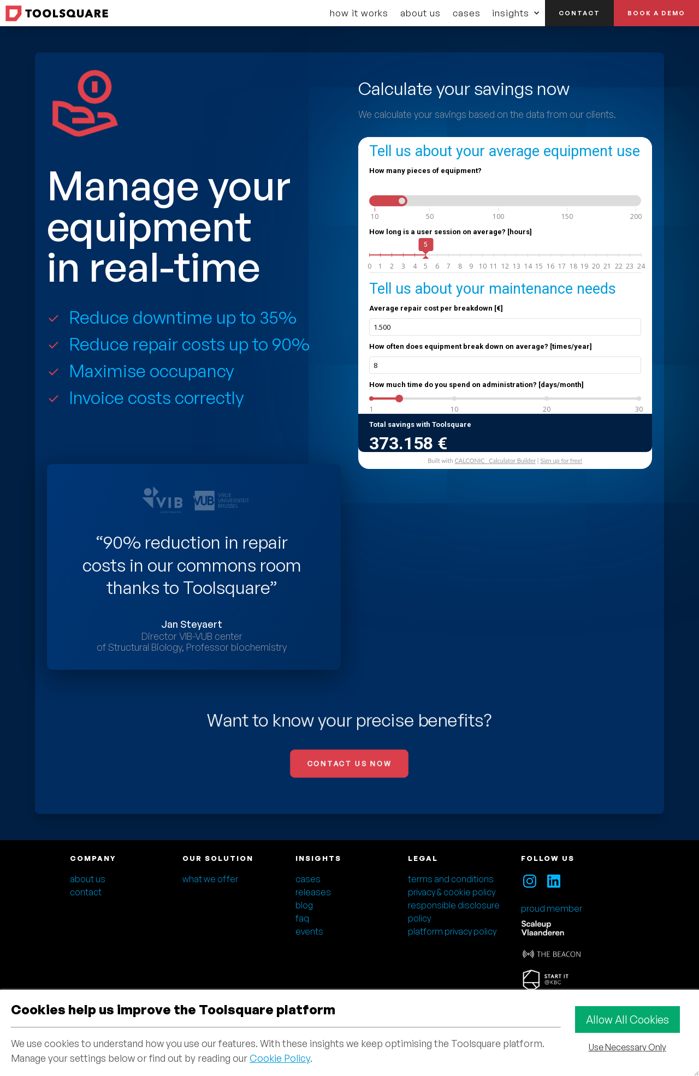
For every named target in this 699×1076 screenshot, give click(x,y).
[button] (516, 13)
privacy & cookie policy (451, 892)
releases (313, 892)
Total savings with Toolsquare (420, 424)
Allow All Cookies (627, 1019)
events (309, 931)
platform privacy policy (452, 931)
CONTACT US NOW (349, 764)
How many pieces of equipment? (425, 171)
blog (304, 905)
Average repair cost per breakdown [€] (436, 308)
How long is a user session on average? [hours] (450, 232)
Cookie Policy (280, 1058)
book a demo (656, 13)
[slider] (401, 200)
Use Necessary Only (627, 1047)
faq (302, 918)
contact (579, 13)
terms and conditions (451, 878)
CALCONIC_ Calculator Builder (494, 460)
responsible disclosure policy (454, 912)
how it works (359, 13)
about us (420, 13)
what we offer (210, 878)
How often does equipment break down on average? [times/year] (480, 346)
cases (467, 13)
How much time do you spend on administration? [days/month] (476, 385)
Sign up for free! (561, 460)
